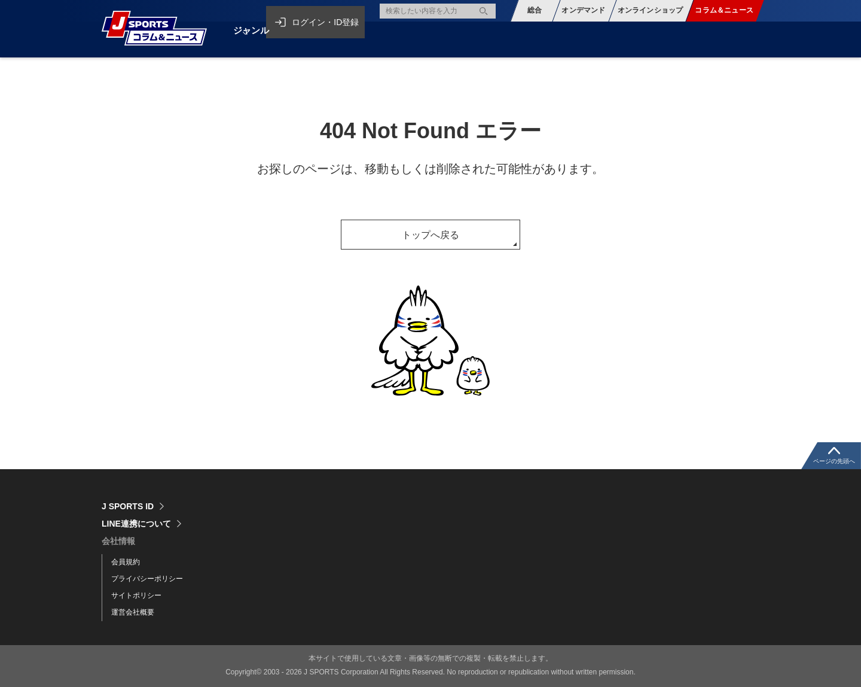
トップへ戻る (430, 235)
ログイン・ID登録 (330, 11)
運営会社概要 (132, 612)
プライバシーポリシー (147, 578)
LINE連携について (136, 523)
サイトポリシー (136, 595)
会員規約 (125, 562)
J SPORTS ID (128, 506)
